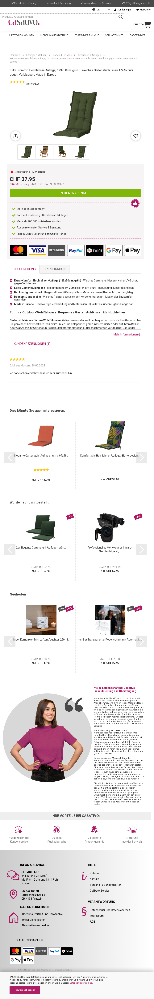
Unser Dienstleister (33, 919)
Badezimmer (137, 34)
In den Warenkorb (76, 193)
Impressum (97, 915)
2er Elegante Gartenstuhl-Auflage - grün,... (41, 547)
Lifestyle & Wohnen (21, 34)
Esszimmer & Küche (87, 34)
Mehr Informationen (127, 334)
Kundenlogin (122, 9)
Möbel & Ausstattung (54, 34)
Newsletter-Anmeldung (36, 925)
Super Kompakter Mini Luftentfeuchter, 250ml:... (41, 639)
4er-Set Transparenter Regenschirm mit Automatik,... (110, 639)
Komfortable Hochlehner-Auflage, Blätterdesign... (109, 455)
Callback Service (100, 890)
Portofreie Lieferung (25, 3)
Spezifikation (54, 269)
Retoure (95, 873)
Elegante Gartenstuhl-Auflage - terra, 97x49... (41, 455)
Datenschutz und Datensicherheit (110, 910)
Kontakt (94, 878)
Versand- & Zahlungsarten (106, 884)
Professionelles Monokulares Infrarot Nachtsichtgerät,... (110, 549)
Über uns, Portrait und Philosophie (42, 914)
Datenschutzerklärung (81, 983)
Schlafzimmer (114, 34)
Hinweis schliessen (25, 990)
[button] (9, 457)
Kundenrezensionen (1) (32, 344)
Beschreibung (25, 269)
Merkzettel (143, 9)
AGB (92, 921)
